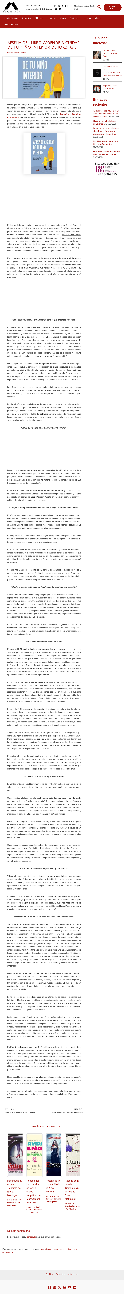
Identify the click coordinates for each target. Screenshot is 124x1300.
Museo (63, 18)
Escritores (74, 18)
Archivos (53, 18)
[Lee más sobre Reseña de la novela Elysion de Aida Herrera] (53, 1149)
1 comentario (70, 1197)
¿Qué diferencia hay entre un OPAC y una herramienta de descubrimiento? (106, 107)
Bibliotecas (41, 18)
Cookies (50, 1267)
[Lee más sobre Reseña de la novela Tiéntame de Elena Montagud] (15, 1149)
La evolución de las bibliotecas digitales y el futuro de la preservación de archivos (106, 124)
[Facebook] (55, 6)
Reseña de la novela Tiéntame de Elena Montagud (14, 1181)
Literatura (86, 18)
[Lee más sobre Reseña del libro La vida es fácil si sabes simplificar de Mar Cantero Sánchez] (34, 1149)
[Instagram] (59, 6)
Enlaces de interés (110, 18)
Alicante (96, 18)
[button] (99, 7)
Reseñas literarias (14, 18)
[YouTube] (56, 9)
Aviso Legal (72, 1267)
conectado (31, 1230)
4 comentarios (32, 1200)
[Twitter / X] (63, 6)
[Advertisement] (44, 194)
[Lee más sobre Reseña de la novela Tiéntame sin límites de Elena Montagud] (73, 1149)
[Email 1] (64, 1280)
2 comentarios (13, 1193)
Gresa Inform (94, 1294)
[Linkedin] (60, 9)
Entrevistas (28, 18)
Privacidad (60, 1267)
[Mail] (66, 6)
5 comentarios (52, 1189)
